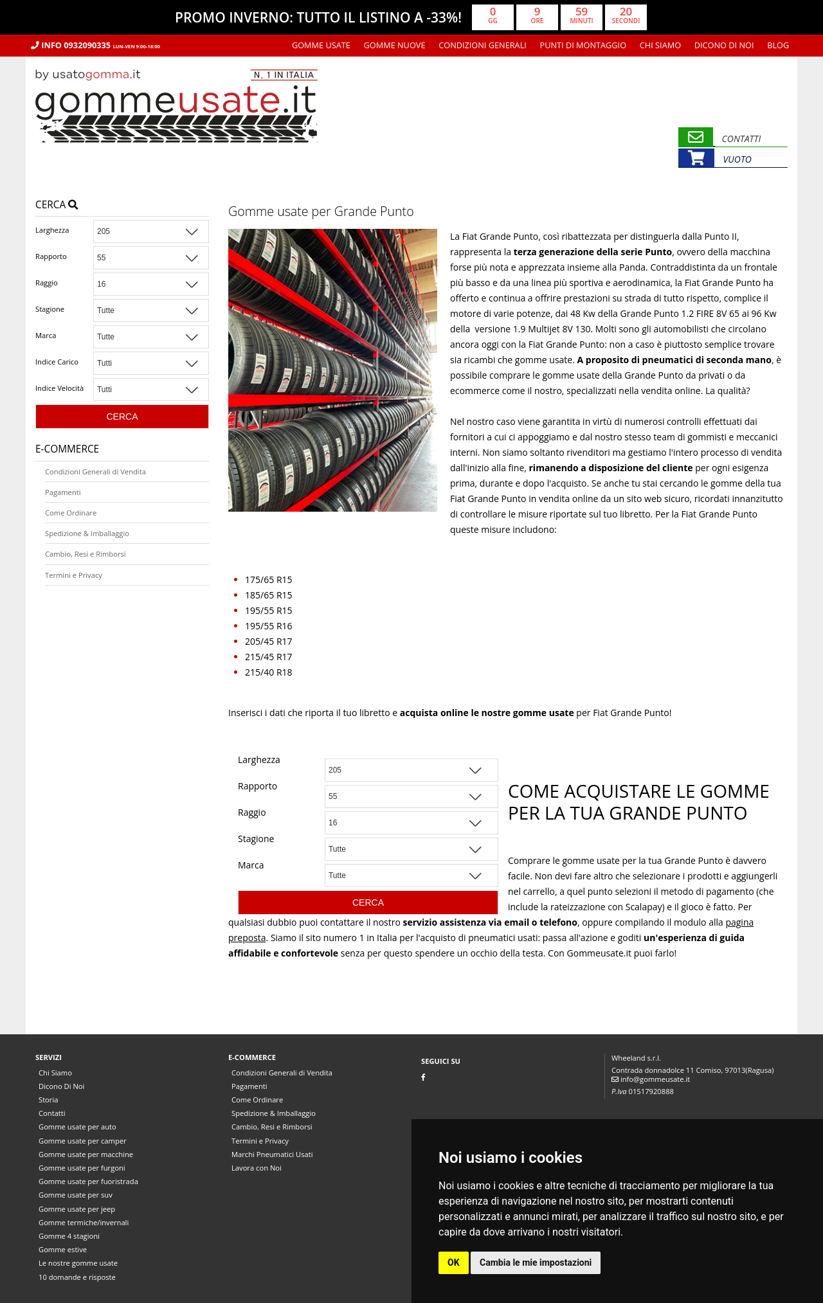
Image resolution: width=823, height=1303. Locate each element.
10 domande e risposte (77, 1277)
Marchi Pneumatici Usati (272, 1154)
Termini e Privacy (73, 575)
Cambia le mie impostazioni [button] (536, 1262)
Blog (778, 45)
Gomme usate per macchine (86, 1154)
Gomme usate (321, 45)
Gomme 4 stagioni (69, 1236)
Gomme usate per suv (76, 1195)
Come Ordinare (70, 512)
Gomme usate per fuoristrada (88, 1181)
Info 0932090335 (95, 45)
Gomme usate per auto (77, 1126)
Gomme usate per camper (83, 1141)
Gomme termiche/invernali (84, 1222)
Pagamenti (63, 492)
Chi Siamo (660, 45)
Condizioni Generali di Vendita (95, 471)
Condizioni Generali (483, 45)
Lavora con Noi (256, 1168)
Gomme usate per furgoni (82, 1168)
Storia (48, 1099)
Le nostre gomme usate (78, 1263)
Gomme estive (63, 1249)
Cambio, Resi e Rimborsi (85, 554)
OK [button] (454, 1262)
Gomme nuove (395, 45)
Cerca (56, 204)
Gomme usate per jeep (77, 1209)
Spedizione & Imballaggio (87, 533)
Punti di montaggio (583, 45)
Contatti (52, 1113)
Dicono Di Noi (724, 45)
